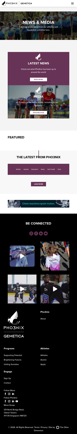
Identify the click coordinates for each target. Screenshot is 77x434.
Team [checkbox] (59, 169)
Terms (36, 427)
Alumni (43, 359)
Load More (38, 184)
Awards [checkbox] (26, 169)
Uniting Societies (11, 364)
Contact (7, 382)
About (43, 318)
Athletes (44, 355)
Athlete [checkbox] (18, 169)
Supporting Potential (13, 355)
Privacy (44, 427)
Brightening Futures (12, 359)
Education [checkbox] (34, 169)
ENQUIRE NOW (38, 112)
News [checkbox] (43, 169)
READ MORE (38, 79)
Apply (43, 364)
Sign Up (7, 378)
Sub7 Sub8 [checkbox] (51, 169)
